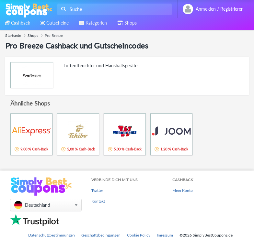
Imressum (165, 235)
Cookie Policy (138, 235)
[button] (46, 205)
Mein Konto (182, 190)
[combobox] (113, 9)
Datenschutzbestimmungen (51, 235)
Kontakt (98, 201)
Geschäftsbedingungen (101, 235)
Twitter (97, 190)
